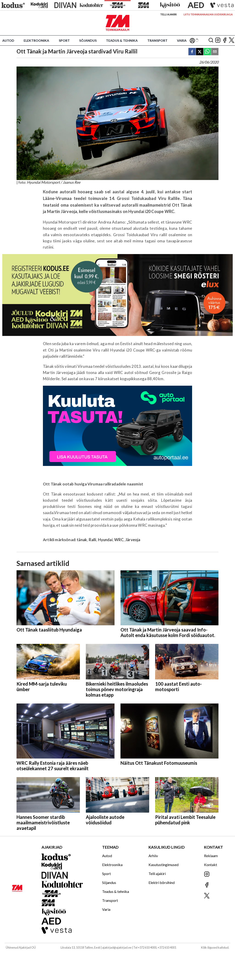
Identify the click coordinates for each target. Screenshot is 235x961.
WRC (119, 539)
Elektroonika (36, 40)
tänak (82, 539)
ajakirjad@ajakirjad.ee (116, 947)
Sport (64, 40)
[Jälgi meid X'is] (231, 40)
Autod (8, 40)
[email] (214, 52)
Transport (157, 40)
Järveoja (132, 539)
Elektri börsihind (161, 882)
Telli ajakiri (168, 14)
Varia (182, 40)
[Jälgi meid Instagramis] (217, 40)
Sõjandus (88, 40)
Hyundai (105, 539)
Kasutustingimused (163, 864)
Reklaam (211, 855)
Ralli (92, 539)
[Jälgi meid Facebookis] (224, 40)
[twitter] (199, 52)
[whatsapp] (207, 52)
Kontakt (210, 864)
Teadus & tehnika (122, 40)
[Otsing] (210, 40)
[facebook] (192, 52)
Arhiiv (153, 855)
